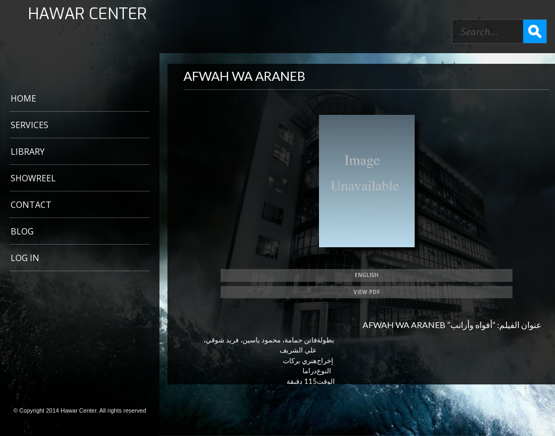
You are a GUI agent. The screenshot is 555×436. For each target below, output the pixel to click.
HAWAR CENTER (87, 14)
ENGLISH (367, 275)
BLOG (22, 231)
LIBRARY (28, 151)
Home (23, 98)
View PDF (367, 292)
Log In (25, 258)
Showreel (33, 178)
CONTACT (31, 205)
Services (29, 125)
